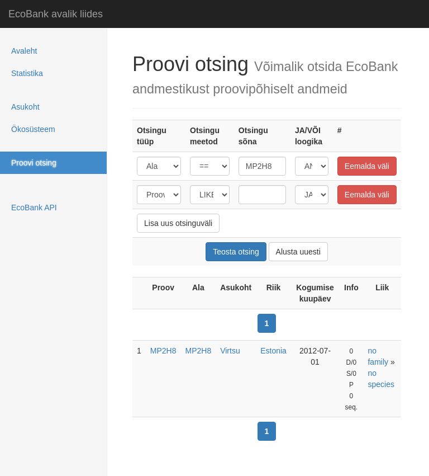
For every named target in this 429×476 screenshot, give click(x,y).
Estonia (273, 350)
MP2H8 (163, 350)
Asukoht (25, 106)
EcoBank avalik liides (55, 14)
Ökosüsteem (33, 129)
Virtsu (230, 350)
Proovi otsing (33, 162)
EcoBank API (34, 207)
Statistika (27, 73)
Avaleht (24, 50)
